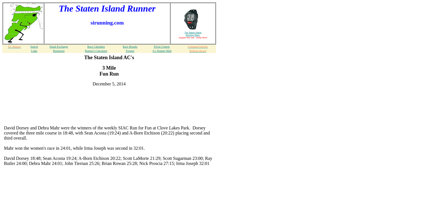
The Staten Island (192, 33)
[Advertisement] (109, 99)
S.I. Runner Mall (161, 50)
